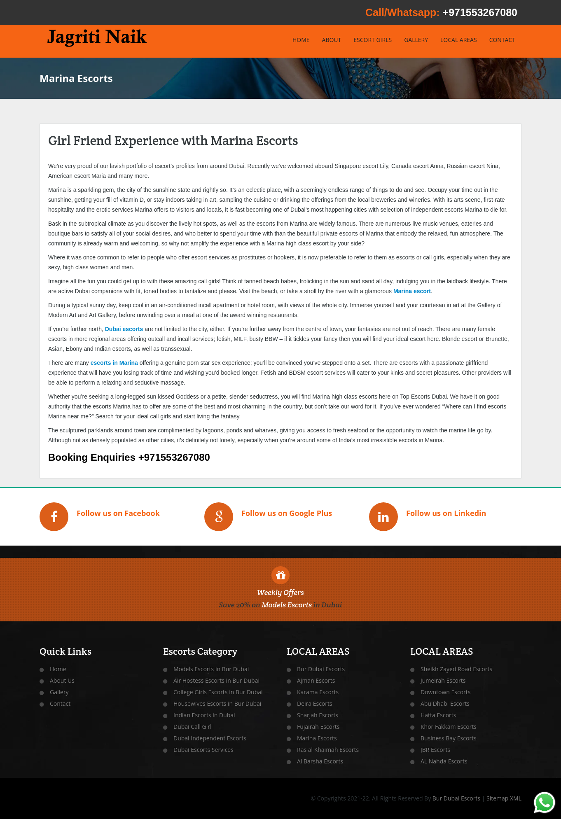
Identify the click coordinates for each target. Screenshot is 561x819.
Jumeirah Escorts (443, 680)
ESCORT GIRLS (372, 40)
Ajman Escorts (316, 680)
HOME (301, 40)
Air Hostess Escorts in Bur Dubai (216, 680)
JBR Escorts (435, 750)
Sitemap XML (503, 798)
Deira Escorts (314, 703)
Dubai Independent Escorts (209, 738)
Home (58, 669)
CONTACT (502, 40)
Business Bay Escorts (449, 738)
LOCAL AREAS (458, 40)
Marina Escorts (317, 738)
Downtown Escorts (445, 692)
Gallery (59, 692)
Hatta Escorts (438, 715)
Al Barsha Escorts (320, 761)
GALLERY (416, 40)
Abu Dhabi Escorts (445, 703)
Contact (60, 703)
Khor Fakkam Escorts (449, 726)
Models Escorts (287, 604)
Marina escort (412, 291)
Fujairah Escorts (318, 726)
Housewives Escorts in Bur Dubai (217, 703)
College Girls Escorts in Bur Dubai (218, 692)
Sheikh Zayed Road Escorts (456, 669)
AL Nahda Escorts (444, 761)
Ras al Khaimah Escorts (328, 750)
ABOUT (331, 40)
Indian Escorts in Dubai (204, 715)
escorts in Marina (114, 362)
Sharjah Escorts (317, 715)
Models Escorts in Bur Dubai (211, 669)
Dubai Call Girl (192, 726)
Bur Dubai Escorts (321, 669)
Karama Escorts (318, 692)
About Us (62, 680)
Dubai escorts (124, 329)
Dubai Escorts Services (203, 750)
